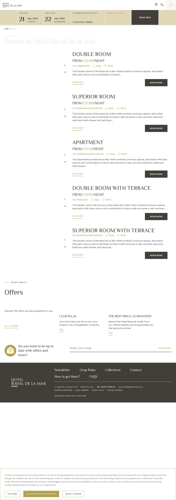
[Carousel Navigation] (64, 78)
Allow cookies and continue (41, 494)
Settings (12, 494)
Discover (77, 82)
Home (7, 29)
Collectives (112, 467)
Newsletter (62, 467)
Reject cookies (73, 494)
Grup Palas (87, 467)
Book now (145, 17)
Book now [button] (156, 82)
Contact (136, 467)
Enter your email (80, 445)
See (61, 427)
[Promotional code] (117, 13)
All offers (11, 423)
